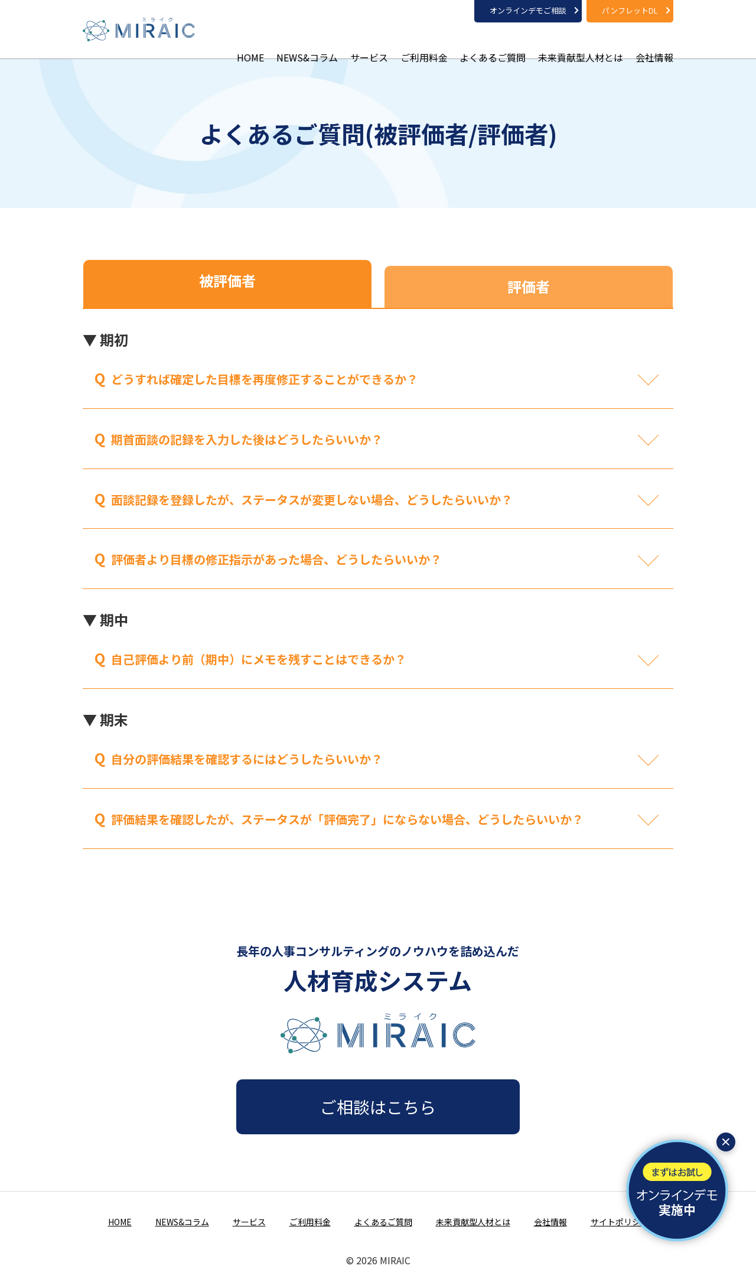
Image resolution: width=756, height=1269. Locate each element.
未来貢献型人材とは (580, 41)
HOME (250, 41)
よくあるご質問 (493, 41)
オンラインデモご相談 (528, 10)
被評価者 (227, 280)
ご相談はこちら (378, 1106)
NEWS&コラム (307, 41)
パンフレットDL (630, 10)
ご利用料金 (424, 41)
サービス (369, 41)
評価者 (528, 286)
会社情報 (654, 41)
